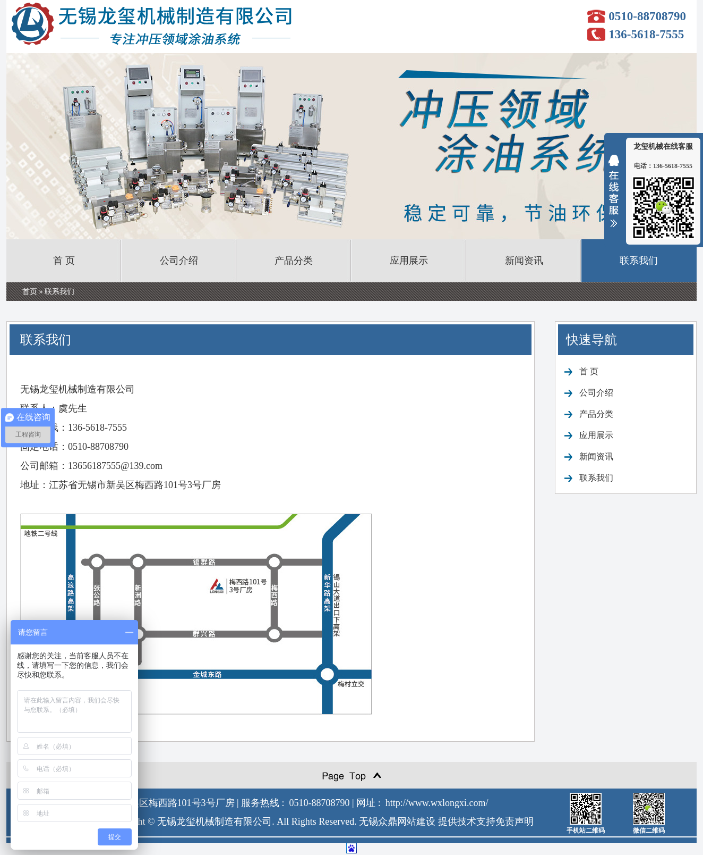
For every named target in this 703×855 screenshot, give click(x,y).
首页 (29, 292)
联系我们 (639, 260)
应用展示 (409, 260)
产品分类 (294, 260)
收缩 (613, 198)
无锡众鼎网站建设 (397, 821)
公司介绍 (179, 260)
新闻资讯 (524, 260)
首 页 (64, 260)
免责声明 (514, 821)
